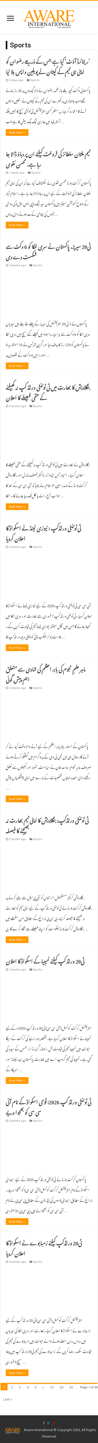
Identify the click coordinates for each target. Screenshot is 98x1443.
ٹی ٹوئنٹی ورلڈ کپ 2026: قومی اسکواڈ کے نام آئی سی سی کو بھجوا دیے (48, 1106)
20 (61, 1387)
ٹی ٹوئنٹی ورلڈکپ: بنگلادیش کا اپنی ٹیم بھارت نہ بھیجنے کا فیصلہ (47, 824)
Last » (7, 1399)
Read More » (17, 132)
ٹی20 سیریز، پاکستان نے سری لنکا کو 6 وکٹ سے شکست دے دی (48, 250)
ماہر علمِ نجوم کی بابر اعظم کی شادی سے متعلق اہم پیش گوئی (45, 673)
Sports (34, 80)
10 (52, 1387)
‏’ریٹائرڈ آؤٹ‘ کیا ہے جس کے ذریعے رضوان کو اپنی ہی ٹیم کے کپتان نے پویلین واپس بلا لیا (48, 65)
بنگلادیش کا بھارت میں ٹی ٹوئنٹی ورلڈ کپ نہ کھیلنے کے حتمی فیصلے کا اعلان (48, 391)
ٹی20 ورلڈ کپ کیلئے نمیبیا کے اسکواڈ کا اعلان (45, 960)
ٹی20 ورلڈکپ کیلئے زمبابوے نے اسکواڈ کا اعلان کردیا (44, 1247)
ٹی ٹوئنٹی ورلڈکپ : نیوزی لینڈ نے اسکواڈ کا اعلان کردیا (43, 532)
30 (71, 1387)
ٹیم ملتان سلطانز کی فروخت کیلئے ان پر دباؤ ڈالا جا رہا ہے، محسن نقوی (48, 158)
